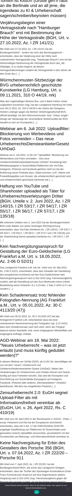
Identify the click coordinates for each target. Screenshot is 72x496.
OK (36, 492)
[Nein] (68, 489)
